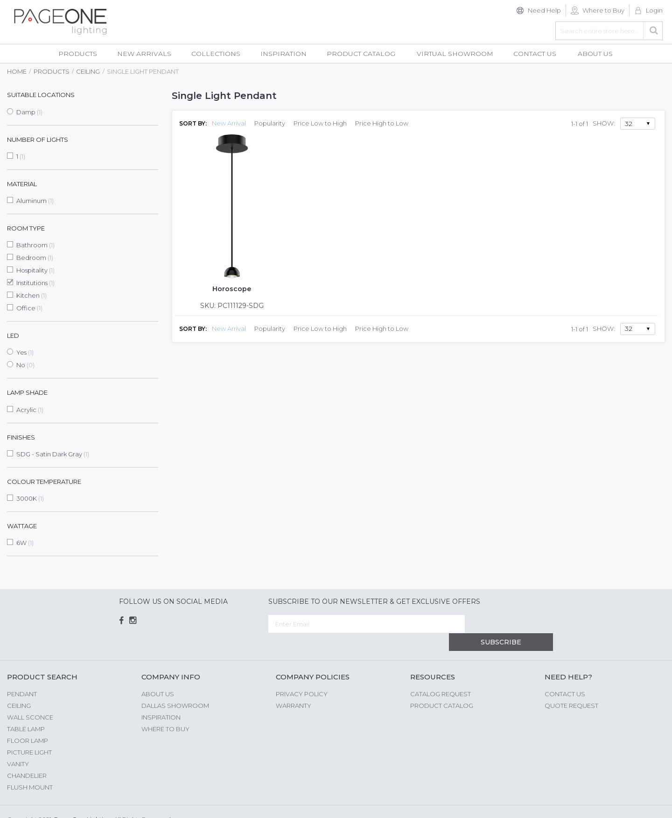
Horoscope (231, 289)
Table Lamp (26, 710)
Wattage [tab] (22, 526)
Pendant (22, 675)
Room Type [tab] (26, 228)
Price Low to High (320, 123)
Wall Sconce (30, 699)
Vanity (18, 745)
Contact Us (565, 675)
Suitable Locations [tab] (41, 94)
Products (52, 71)
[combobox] (609, 30)
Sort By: (193, 123)
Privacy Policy (302, 675)
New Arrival (229, 123)
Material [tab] (22, 184)
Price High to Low (381, 123)
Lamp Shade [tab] (27, 392)
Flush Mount (30, 769)
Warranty (293, 687)
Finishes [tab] (21, 437)
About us (157, 675)
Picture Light (29, 734)
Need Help (544, 10)
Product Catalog (441, 687)
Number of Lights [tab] (37, 139)
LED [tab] (13, 335)
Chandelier (27, 757)
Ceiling (88, 71)
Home (17, 71)
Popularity (269, 123)
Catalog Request (440, 675)
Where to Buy (603, 10)
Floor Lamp (27, 722)
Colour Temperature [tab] (44, 481)
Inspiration (161, 699)
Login (654, 10)
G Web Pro (648, 802)
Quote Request (571, 687)
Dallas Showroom (175, 687)
